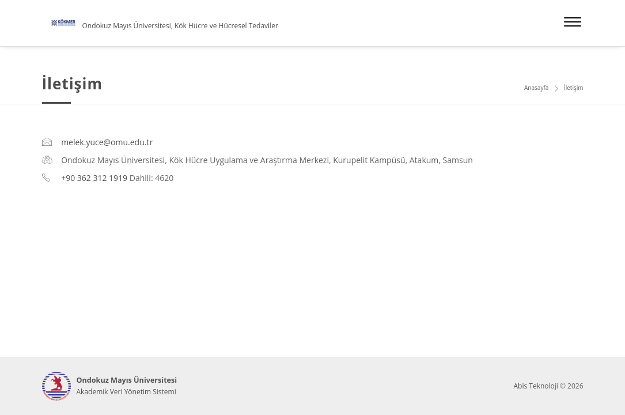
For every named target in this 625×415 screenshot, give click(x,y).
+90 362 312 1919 (94, 177)
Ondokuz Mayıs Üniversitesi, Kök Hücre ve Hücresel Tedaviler (180, 25)
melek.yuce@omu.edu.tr (107, 142)
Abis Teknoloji (535, 386)
